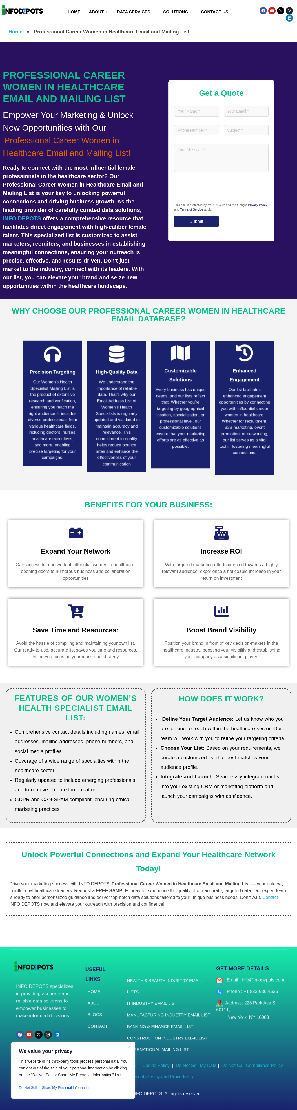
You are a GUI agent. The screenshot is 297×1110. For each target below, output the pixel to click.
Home (74, 11)
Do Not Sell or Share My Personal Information (59, 1088)
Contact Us (214, 11)
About (98, 11)
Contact (270, 897)
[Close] (129, 1046)
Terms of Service (191, 209)
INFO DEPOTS (22, 218)
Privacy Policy (257, 205)
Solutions (177, 11)
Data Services (135, 11)
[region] (73, 1070)
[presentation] (217, 189)
